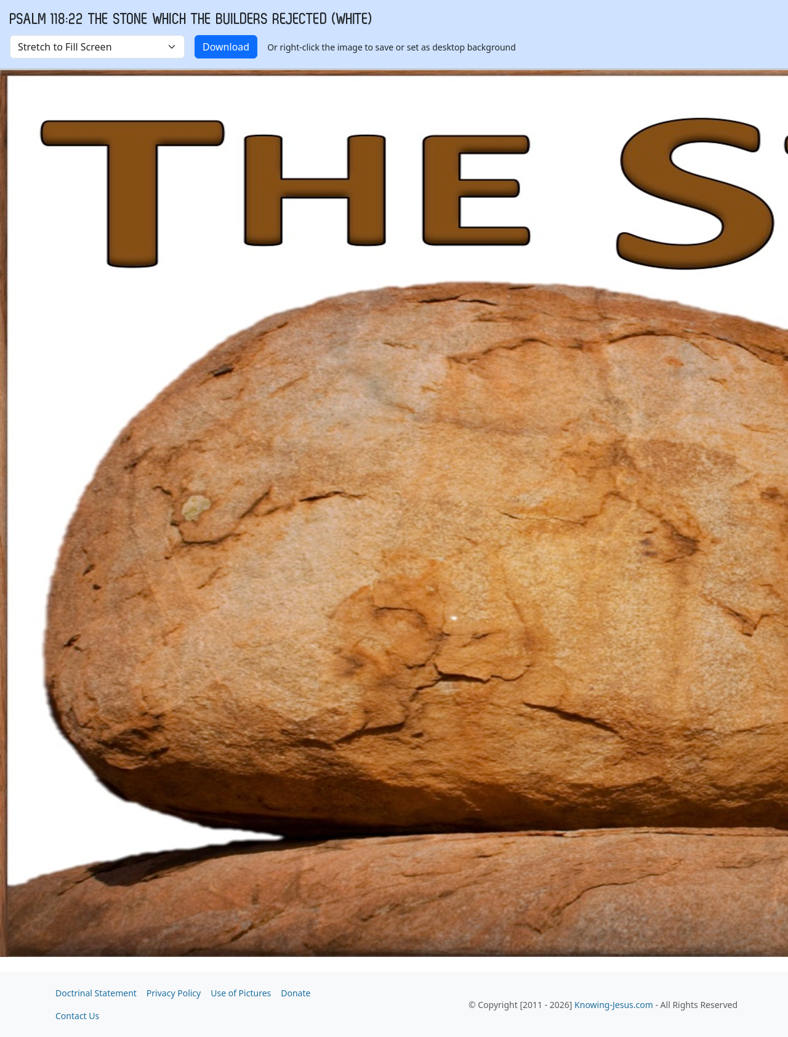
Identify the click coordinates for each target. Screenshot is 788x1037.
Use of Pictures (241, 993)
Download (226, 47)
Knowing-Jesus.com (613, 1005)
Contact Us (77, 1016)
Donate (295, 993)
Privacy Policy (174, 993)
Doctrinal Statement (96, 993)
